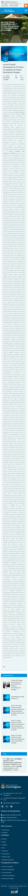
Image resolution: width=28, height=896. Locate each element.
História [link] (3, 839)
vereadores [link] (15, 770)
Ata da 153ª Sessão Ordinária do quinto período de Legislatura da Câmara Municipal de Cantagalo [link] (17, 739)
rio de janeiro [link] (7, 766)
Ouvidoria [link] (4, 832)
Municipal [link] (6, 764)
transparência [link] (7, 770)
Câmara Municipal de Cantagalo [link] (6, 77)
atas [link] (11, 759)
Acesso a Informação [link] (7, 866)
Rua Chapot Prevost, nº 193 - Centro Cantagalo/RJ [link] (11, 794)
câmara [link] (6, 760)
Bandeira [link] (4, 845)
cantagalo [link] (18, 759)
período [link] (19, 764)
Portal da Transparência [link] (7, 869)
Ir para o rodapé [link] (13, 5)
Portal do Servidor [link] (6, 872)
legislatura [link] (18, 762)
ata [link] (4, 666)
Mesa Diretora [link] (5, 853)
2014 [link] (4, 758)
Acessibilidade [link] (6, 2)
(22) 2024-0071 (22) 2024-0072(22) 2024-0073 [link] (13, 799)
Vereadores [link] (4, 850)
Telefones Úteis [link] (5, 856)
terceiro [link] (16, 768)
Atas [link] (16, 77)
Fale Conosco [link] (5, 830)
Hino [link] (3, 848)
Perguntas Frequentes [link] (7, 859)
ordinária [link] (13, 764)
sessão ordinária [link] (8, 768)
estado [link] (12, 760)
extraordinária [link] (8, 762)
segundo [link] (13, 766)
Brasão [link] (3, 842)
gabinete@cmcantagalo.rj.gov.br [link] (10, 803)
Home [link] (2, 33)
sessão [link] (19, 766)
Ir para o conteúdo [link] (14, 3)
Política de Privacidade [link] (7, 878)
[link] (26, 6)
